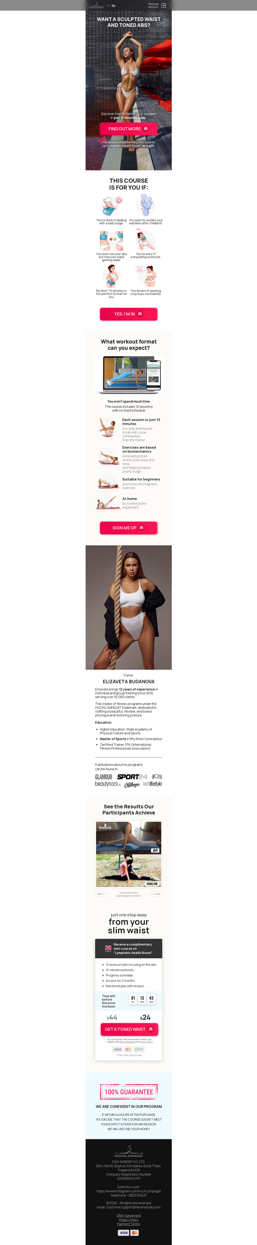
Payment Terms (128, 1224)
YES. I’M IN (128, 314)
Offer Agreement (127, 1041)
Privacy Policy (146, 1041)
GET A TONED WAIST (129, 1029)
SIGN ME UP (129, 528)
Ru (113, 5)
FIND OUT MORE (128, 129)
